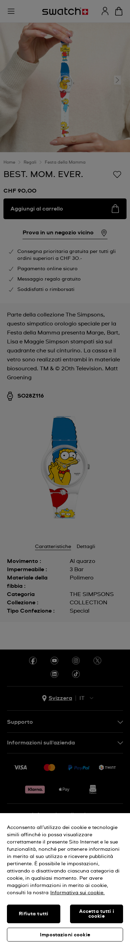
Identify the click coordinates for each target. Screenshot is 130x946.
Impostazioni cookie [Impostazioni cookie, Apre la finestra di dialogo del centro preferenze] (65, 935)
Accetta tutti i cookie (96, 914)
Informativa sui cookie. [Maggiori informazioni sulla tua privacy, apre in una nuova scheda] (77, 892)
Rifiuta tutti (33, 913)
